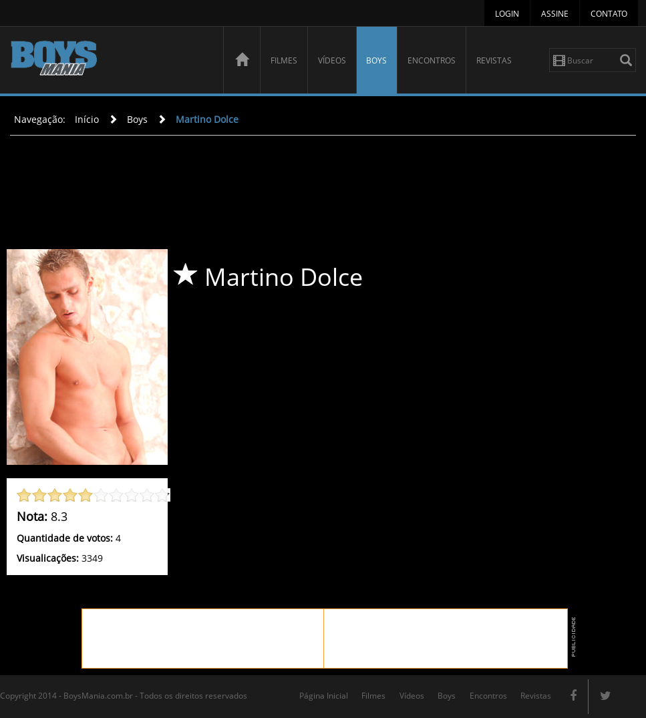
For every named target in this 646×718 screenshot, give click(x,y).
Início (87, 119)
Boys (376, 60)
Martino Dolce (207, 119)
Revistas (494, 60)
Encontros (432, 60)
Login (507, 13)
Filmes (284, 60)
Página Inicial (323, 695)
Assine (555, 13)
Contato (609, 13)
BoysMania (109, 62)
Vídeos (332, 60)
